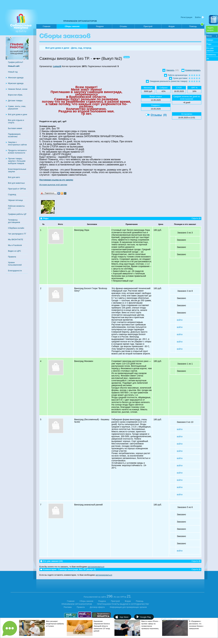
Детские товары (15, 100)
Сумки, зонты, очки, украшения (17, 107)
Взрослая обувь (15, 95)
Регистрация (186, 17)
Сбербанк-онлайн (16, 228)
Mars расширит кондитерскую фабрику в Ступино (55, 623)
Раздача (102, 601)
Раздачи (100, 26)
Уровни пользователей (15, 263)
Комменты (211, 54)
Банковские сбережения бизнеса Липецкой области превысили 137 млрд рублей (102, 626)
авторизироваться (96, 567)
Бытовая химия (15, 128)
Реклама (68, 607)
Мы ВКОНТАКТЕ (15, 239)
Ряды (208, 44)
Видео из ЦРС (14, 251)
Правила (12, 257)
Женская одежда (15, 77)
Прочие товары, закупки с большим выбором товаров (16, 160)
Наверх (209, 40)
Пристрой (148, 26)
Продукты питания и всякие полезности (17, 151)
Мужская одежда (15, 83)
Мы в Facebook (15, 245)
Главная (46, 26)
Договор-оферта (97, 607)
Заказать (170, 70)
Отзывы (123, 26)
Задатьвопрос (210, 29)
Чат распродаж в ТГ (17, 234)
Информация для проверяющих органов (128, 607)
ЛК (207, 59)
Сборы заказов (72, 27)
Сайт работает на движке (182, 619)
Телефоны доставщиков (14, 221)
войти (179, 320)
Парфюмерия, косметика (14, 135)
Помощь (196, 25)
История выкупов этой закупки (53, 185)
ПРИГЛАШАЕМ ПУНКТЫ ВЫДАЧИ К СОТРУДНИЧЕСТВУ (123, 604)
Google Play (145, 617)
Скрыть (195, 218)
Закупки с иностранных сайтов (17, 143)
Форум (171, 26)
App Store (124, 617)
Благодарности (15, 270)
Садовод (12, 194)
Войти (198, 17)
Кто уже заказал (210, 49)
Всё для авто (14, 177)
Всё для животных (16, 183)
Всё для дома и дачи (17, 114)
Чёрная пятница (15, 200)
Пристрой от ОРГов (17, 189)
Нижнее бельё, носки (17, 89)
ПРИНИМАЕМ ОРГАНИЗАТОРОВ (80, 21)
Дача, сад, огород (81, 48)
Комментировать (193, 70)
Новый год (13, 72)
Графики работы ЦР (17, 214)
